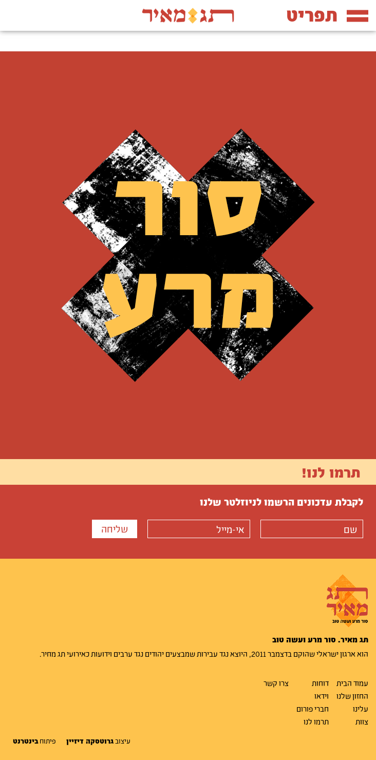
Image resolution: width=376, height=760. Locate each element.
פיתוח (34, 741)
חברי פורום (312, 708)
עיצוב (98, 741)
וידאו (321, 695)
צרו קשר (276, 683)
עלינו (360, 708)
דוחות (320, 683)
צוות (361, 721)
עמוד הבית (352, 683)
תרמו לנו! (331, 472)
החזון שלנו (352, 695)
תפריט (327, 14)
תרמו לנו (316, 721)
